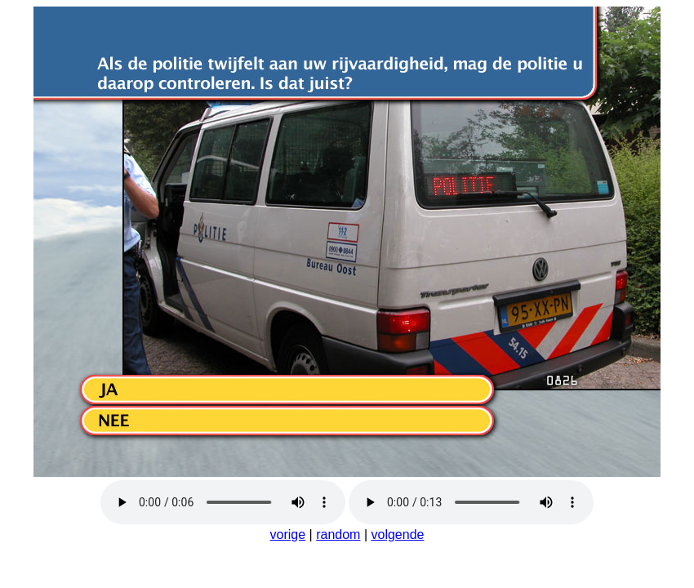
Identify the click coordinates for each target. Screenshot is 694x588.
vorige (288, 534)
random (338, 534)
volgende (397, 534)
